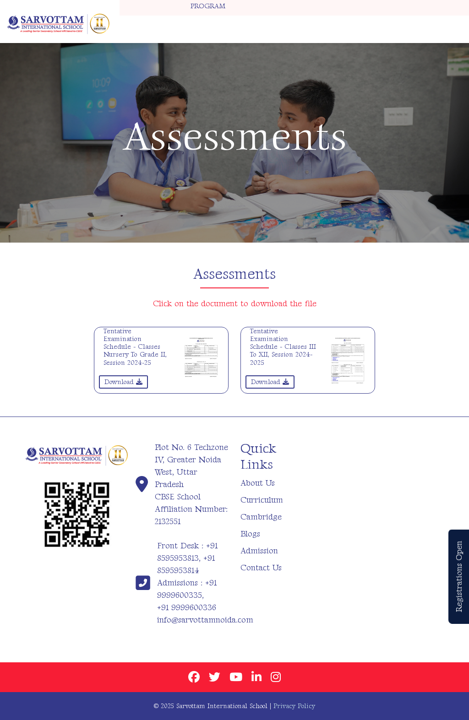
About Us (257, 483)
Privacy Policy (294, 706)
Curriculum (261, 500)
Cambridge (261, 517)
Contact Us (261, 568)
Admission (259, 551)
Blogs (250, 534)
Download (123, 382)
